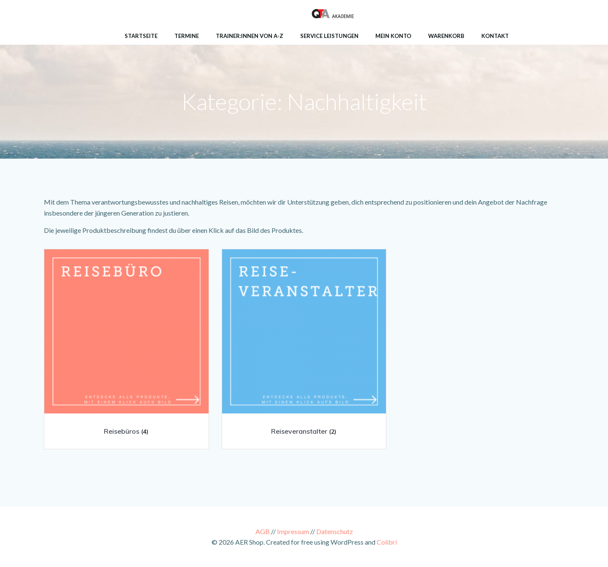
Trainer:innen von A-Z (249, 35)
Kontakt (495, 35)
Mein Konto (393, 35)
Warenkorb (446, 35)
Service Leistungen (329, 35)
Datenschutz (334, 531)
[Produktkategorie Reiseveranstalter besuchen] (304, 346)
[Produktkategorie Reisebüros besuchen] (126, 346)
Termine (186, 35)
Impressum (293, 531)
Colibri (387, 542)
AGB (262, 531)
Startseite (141, 35)
